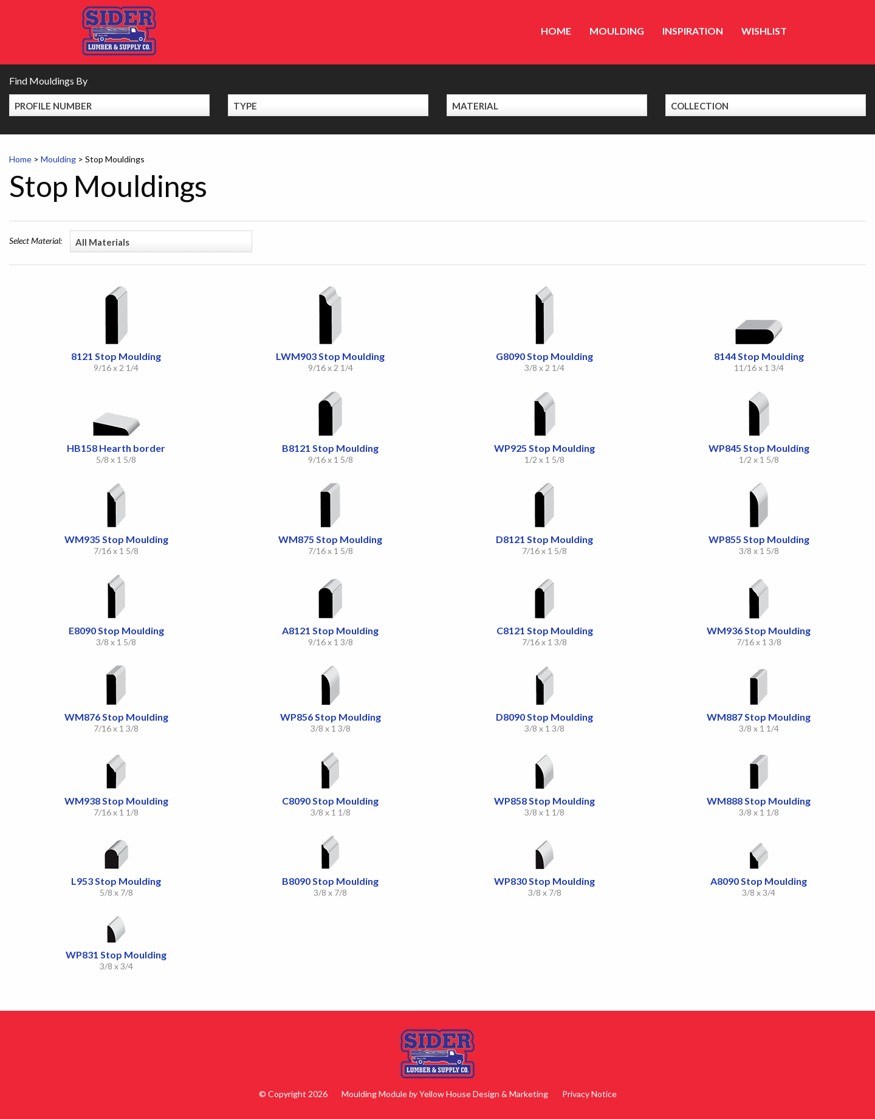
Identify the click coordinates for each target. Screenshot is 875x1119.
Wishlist (764, 30)
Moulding (616, 30)
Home (556, 30)
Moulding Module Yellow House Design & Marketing (444, 1094)
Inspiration (692, 30)
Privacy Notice (589, 1094)
